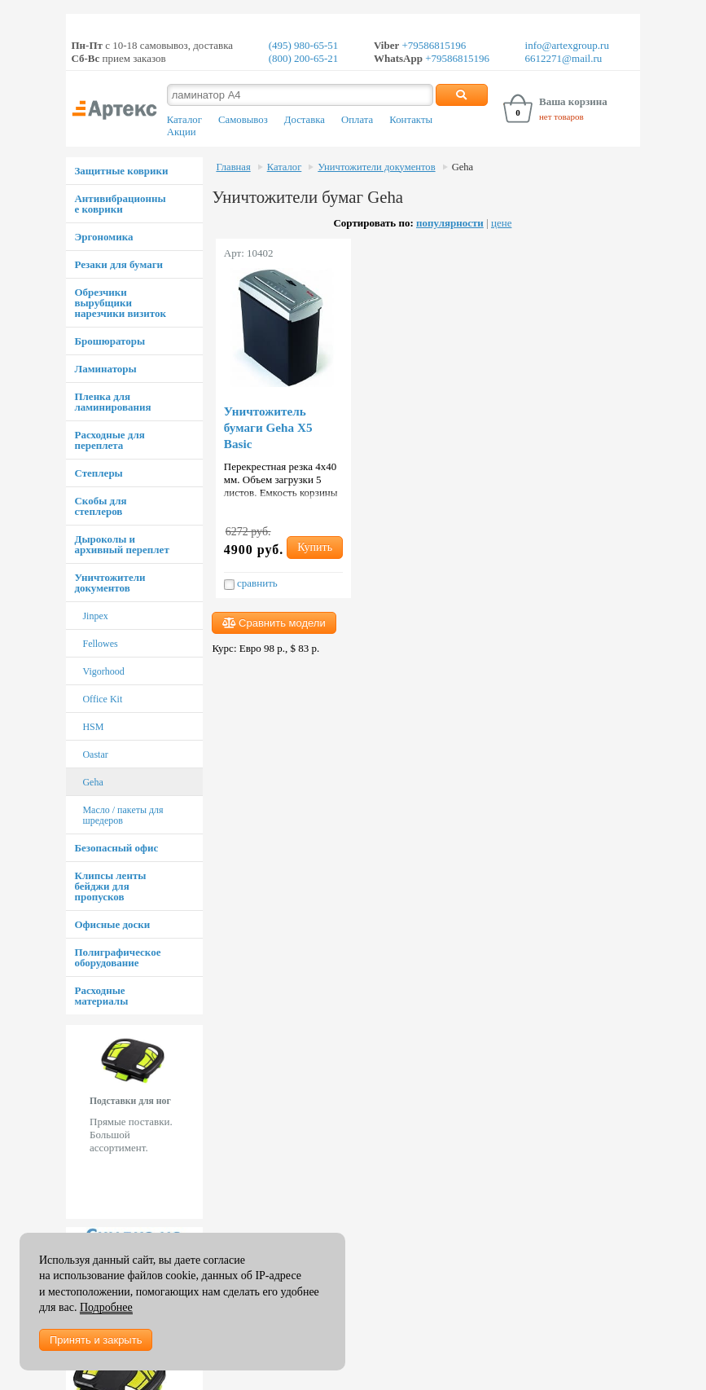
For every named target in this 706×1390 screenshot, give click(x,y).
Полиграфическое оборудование (117, 957)
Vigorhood (103, 671)
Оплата (357, 119)
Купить (314, 547)
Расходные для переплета (109, 440)
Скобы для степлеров (100, 506)
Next (194, 1122)
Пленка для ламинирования (112, 401)
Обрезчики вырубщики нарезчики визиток (119, 302)
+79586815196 (432, 45)
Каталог (184, 119)
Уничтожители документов (109, 582)
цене (501, 223)
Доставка (304, 119)
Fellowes (99, 643)
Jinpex (94, 616)
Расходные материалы (101, 995)
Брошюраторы (109, 341)
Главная (233, 167)
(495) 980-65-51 (304, 45)
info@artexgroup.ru (567, 45)
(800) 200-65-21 (304, 58)
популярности (450, 223)
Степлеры (98, 473)
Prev (75, 1122)
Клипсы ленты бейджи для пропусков (110, 886)
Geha (92, 782)
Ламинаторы (105, 369)
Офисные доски (112, 924)
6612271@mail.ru (564, 58)
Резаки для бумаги (118, 264)
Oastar (94, 754)
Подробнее (106, 1307)
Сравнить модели (273, 623)
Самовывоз (243, 119)
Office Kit (102, 699)
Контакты (410, 119)
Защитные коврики (121, 171)
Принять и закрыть (96, 1340)
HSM (92, 726)
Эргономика (103, 237)
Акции (181, 132)
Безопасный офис (116, 848)
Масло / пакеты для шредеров (122, 815)
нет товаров (561, 116)
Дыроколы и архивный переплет (121, 544)
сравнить (251, 583)
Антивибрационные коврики (119, 203)
